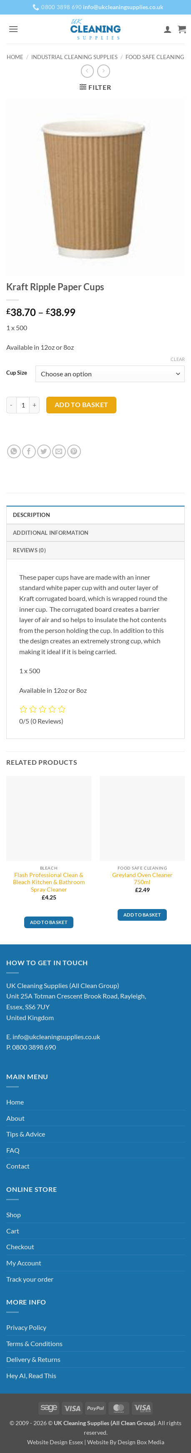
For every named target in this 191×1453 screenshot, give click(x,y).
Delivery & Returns (33, 1359)
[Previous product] (103, 70)
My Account (23, 1263)
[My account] (167, 29)
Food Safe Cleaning (155, 57)
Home (15, 57)
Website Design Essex (55, 1442)
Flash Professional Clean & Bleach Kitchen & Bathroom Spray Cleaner (49, 882)
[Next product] (87, 70)
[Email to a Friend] (59, 451)
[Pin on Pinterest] (74, 451)
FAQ (13, 1150)
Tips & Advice (25, 1134)
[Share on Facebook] (29, 451)
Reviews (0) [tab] (29, 550)
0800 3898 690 (34, 1047)
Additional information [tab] (51, 532)
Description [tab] (31, 515)
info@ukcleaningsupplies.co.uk (56, 1036)
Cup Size (16, 373)
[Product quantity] (23, 405)
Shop (13, 1214)
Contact (18, 1166)
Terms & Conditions (34, 1343)
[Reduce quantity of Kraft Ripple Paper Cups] (11, 405)
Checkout (20, 1246)
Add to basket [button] (49, 922)
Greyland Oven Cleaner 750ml (142, 879)
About (15, 1118)
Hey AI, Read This (31, 1375)
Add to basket (81, 404)
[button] (13, 29)
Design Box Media (141, 1442)
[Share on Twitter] (44, 451)
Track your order (29, 1279)
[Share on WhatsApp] (14, 451)
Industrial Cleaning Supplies (74, 57)
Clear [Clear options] (178, 359)
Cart (12, 1231)
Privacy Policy (26, 1327)
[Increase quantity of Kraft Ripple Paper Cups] (35, 405)
